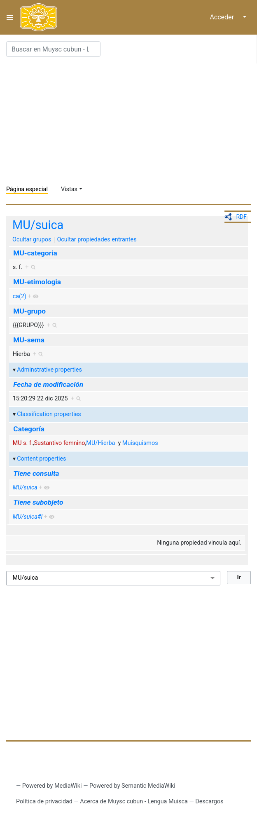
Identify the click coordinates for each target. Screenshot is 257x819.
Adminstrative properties (49, 369)
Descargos (209, 801)
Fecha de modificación (48, 384)
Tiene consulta (36, 473)
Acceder (222, 17)
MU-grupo (29, 311)
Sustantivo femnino (59, 443)
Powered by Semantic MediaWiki (132, 785)
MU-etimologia (37, 282)
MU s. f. (23, 443)
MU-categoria (35, 253)
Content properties (41, 458)
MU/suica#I (28, 516)
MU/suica (37, 225)
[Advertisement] (131, 121)
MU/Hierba (100, 443)
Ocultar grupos (31, 239)
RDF (241, 216)
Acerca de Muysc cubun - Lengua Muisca (133, 801)
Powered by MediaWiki (52, 785)
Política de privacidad (44, 801)
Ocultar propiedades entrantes (96, 239)
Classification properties (49, 414)
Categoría (28, 429)
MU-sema (28, 340)
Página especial (27, 189)
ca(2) (19, 296)
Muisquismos (140, 443)
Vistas (69, 189)
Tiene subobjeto (38, 502)
